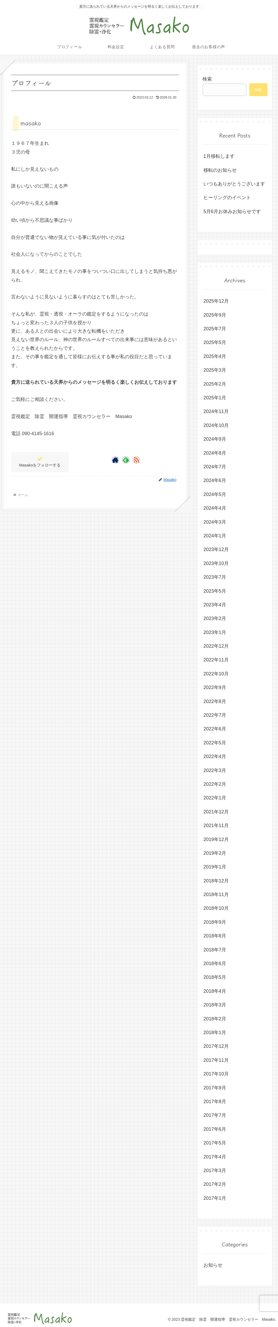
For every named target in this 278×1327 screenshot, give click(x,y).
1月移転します (219, 156)
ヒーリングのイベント (227, 197)
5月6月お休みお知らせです (232, 211)
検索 (207, 79)
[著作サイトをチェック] (115, 460)
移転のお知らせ (220, 170)
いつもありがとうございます (234, 183)
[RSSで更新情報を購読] (136, 460)
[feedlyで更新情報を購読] (126, 460)
